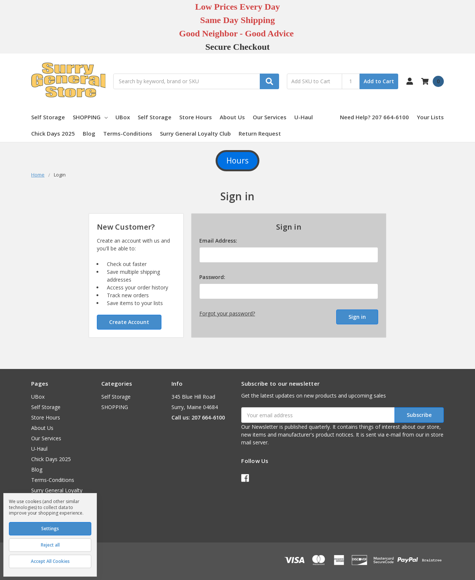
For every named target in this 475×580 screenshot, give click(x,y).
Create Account (129, 321)
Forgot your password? (227, 313)
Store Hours (195, 117)
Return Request (260, 133)
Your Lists (430, 117)
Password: (212, 277)
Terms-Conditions (127, 133)
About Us (232, 117)
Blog (89, 133)
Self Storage (48, 117)
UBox (122, 117)
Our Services (269, 117)
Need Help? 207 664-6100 (374, 117)
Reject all (50, 545)
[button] (237, 161)
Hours (237, 160)
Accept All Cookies (50, 561)
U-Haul (303, 117)
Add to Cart (379, 81)
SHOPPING (90, 117)
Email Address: (218, 240)
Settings (50, 528)
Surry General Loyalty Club (195, 133)
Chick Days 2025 (53, 133)
